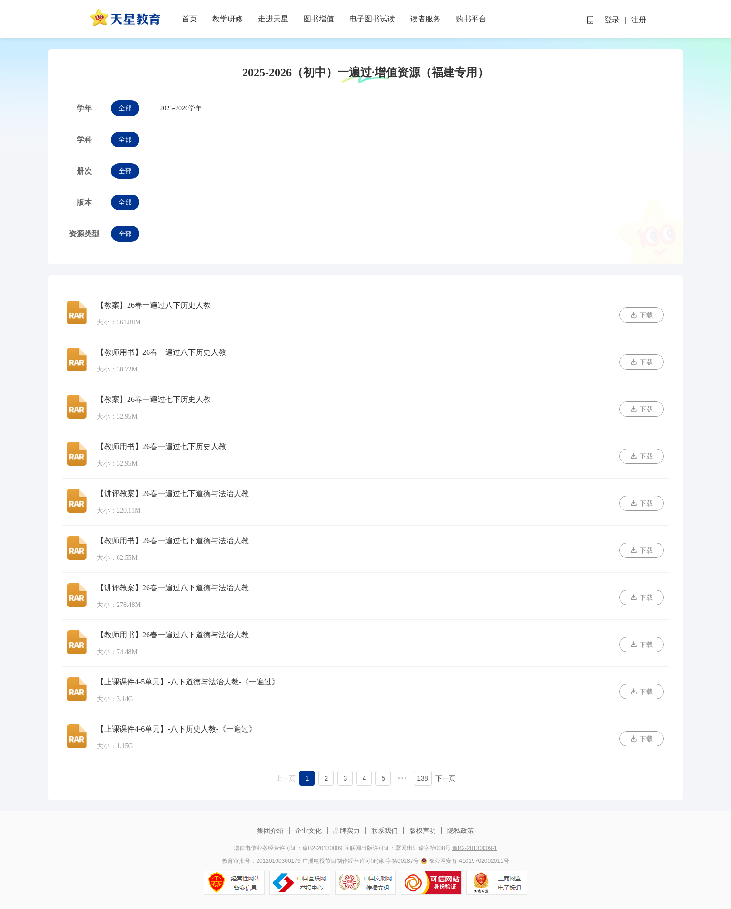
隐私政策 (459, 830)
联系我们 (384, 830)
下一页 (445, 778)
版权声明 (422, 830)
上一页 (286, 778)
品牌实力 (346, 830)
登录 (612, 20)
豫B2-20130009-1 (474, 848)
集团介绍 (271, 830)
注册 (638, 20)
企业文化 (308, 830)
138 (422, 778)
